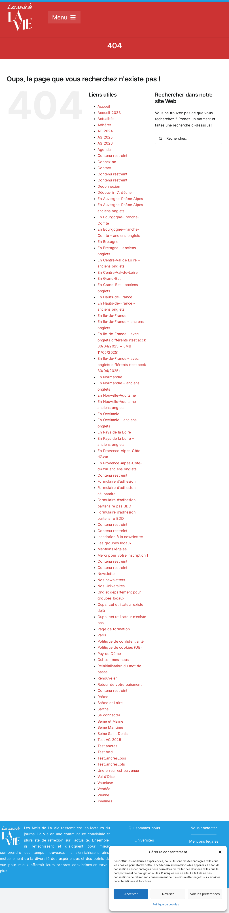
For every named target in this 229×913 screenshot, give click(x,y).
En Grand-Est (109, 278)
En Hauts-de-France (115, 297)
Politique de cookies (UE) (120, 647)
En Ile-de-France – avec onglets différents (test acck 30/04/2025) (122, 364)
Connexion (107, 162)
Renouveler (107, 678)
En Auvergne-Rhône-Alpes (120, 198)
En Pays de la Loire (114, 432)
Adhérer (104, 125)
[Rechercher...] (188, 138)
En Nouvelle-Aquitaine (117, 395)
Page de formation (114, 629)
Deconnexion (109, 186)
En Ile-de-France (112, 315)
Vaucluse (105, 782)
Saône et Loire (110, 703)
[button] (220, 852)
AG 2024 (105, 131)
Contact (104, 168)
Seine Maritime (110, 727)
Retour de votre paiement (120, 684)
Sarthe (103, 709)
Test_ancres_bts (111, 764)
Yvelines (105, 801)
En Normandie (110, 377)
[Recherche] (160, 138)
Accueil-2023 (109, 112)
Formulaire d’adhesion (117, 481)
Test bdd (105, 752)
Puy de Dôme (109, 653)
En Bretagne (108, 241)
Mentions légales (112, 549)
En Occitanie (108, 414)
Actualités (106, 118)
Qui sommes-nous (113, 659)
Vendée (104, 789)
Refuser (168, 894)
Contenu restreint (112, 155)
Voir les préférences (205, 894)
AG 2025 (105, 137)
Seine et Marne (110, 721)
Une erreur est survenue (118, 770)
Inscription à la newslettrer (120, 536)
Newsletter (107, 573)
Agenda (104, 149)
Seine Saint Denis (112, 733)
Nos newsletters (111, 580)
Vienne (103, 795)
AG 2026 (105, 143)
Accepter (131, 894)
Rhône (103, 696)
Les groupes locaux (114, 543)
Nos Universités (111, 586)
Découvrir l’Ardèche (115, 192)
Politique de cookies (166, 904)
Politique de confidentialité (121, 641)
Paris (102, 635)
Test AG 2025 (109, 739)
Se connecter (109, 715)
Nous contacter (204, 828)
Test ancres (107, 746)
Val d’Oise (106, 776)
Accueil (104, 106)
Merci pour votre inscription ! (123, 555)
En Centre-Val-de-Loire (118, 272)
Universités (144, 840)
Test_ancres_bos (112, 758)
